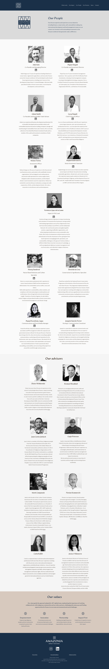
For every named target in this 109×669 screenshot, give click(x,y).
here (49, 409)
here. (73, 409)
